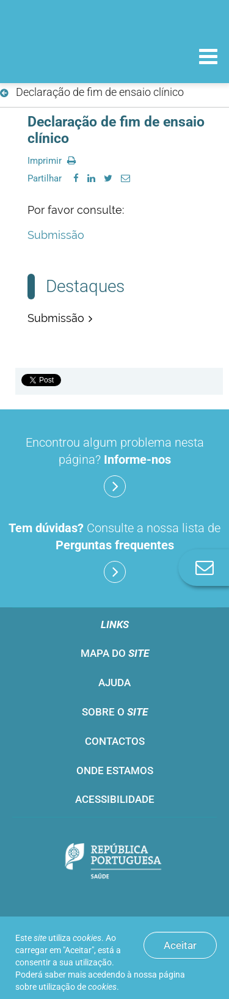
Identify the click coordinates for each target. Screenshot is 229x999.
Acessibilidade (114, 799)
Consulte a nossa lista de (114, 552)
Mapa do (115, 653)
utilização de (77, 987)
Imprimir (51, 160)
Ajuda (114, 682)
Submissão (55, 235)
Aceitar (180, 945)
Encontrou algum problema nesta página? (115, 466)
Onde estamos (114, 770)
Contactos (115, 741)
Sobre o (115, 712)
